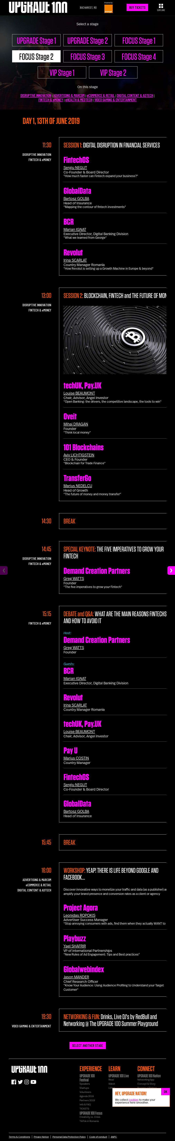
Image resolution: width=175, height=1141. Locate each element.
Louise (79, 393)
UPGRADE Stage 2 (87, 40)
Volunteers (85, 1092)
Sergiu (75, 168)
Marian (75, 229)
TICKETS (84, 1109)
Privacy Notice (41, 1137)
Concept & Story (146, 1084)
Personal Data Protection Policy (69, 1137)
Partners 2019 (87, 1100)
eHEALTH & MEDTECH (78, 99)
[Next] (171, 570)
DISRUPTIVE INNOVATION (35, 95)
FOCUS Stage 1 (138, 40)
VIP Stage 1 (62, 72)
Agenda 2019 (87, 1096)
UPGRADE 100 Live (119, 1076)
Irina (75, 260)
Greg (74, 579)
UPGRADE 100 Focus (91, 1113)
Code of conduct (98, 1137)
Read (111, 1080)
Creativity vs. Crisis (90, 1117)
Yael (75, 946)
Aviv (79, 455)
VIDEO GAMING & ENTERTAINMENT (115, 99)
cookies (133, 1100)
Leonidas (79, 915)
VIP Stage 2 (113, 72)
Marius (78, 486)
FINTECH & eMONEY (50, 99)
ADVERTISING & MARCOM (68, 95)
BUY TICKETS (137, 7)
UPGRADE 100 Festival (87, 1078)
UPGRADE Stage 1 (36, 40)
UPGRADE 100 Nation (149, 1076)
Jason (76, 977)
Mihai (76, 424)
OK (165, 1092)
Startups (84, 1088)
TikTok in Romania (89, 1121)
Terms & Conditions (19, 1137)
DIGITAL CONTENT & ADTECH (135, 95)
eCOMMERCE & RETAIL (101, 95)
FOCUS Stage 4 (139, 56)
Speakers (85, 1084)
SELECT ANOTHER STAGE (87, 1045)
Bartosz (76, 199)
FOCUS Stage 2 (36, 56)
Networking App (145, 1080)
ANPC (114, 1137)
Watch (112, 1084)
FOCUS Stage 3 (87, 56)
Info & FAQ (85, 1105)
